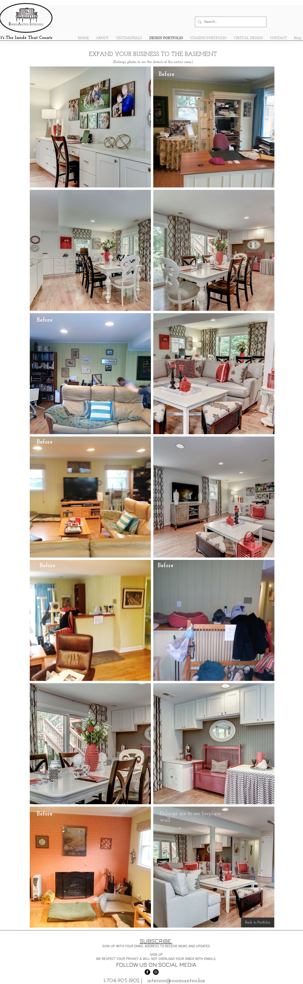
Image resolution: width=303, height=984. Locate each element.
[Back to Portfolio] (257, 922)
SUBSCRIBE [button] (156, 940)
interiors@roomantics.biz (176, 981)
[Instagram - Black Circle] (156, 972)
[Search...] (230, 22)
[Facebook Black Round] (147, 972)
